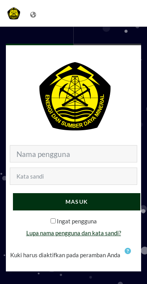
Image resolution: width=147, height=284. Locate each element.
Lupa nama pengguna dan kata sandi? (73, 232)
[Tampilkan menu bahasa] (34, 13)
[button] (129, 255)
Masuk (76, 201)
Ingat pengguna (77, 221)
